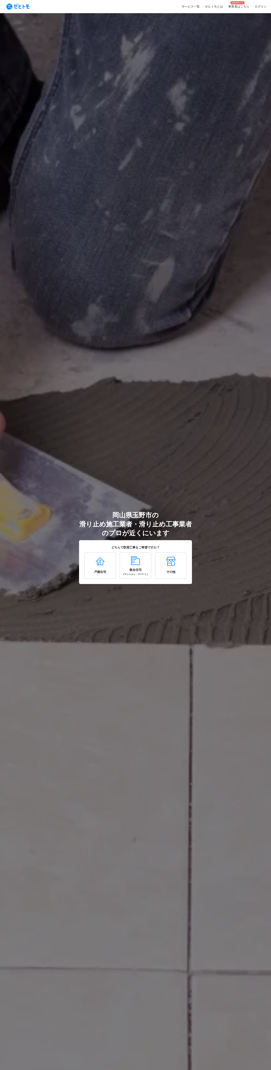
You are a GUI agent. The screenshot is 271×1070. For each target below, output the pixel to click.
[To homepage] (18, 6)
